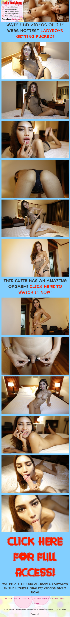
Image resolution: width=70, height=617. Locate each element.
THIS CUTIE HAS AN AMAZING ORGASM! (35, 286)
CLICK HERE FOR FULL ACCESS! (35, 557)
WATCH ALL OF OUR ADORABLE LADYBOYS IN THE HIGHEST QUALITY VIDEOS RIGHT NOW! (35, 588)
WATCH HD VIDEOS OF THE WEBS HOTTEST (35, 30)
